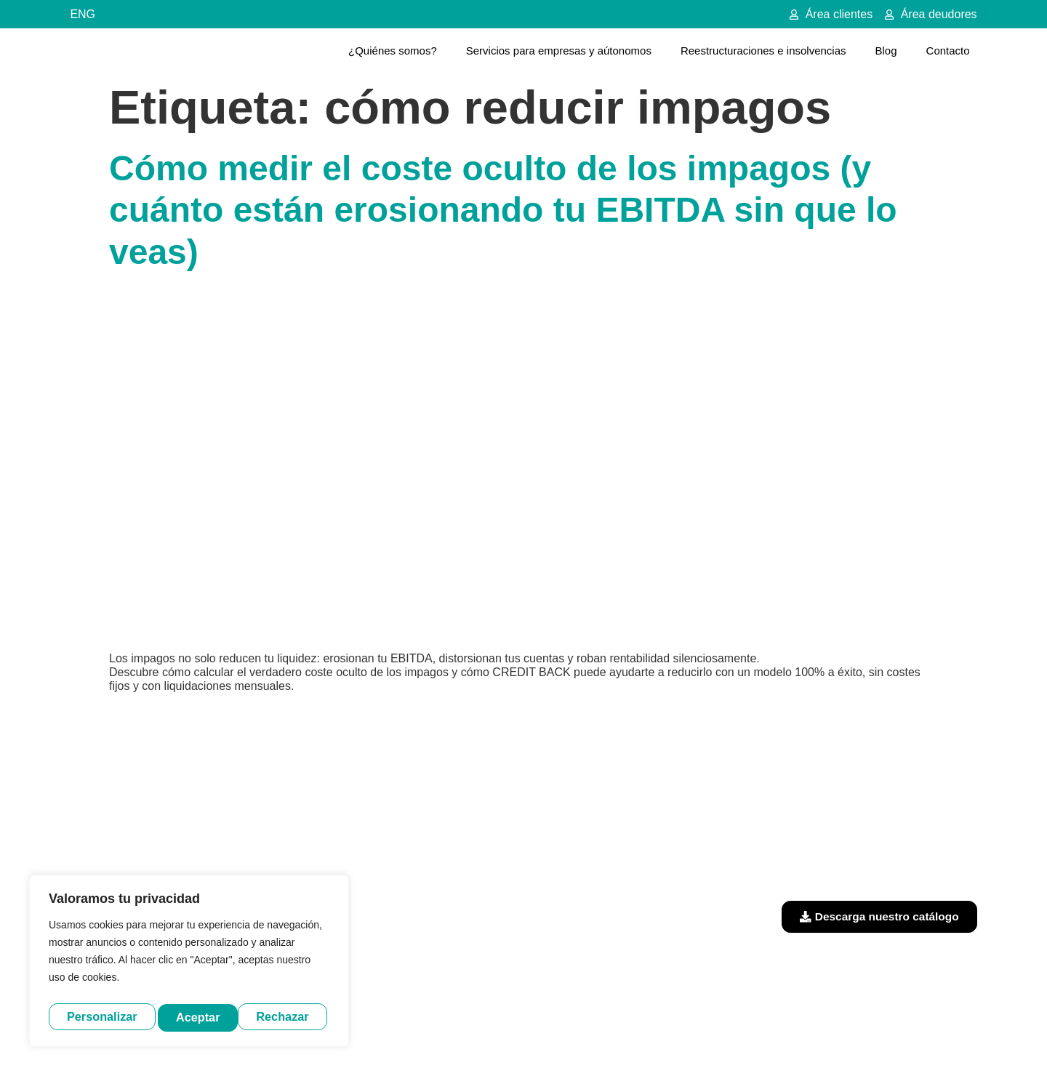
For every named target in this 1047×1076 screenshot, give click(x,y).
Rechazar (203, 1016)
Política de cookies (660, 1041)
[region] (189, 963)
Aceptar (291, 1016)
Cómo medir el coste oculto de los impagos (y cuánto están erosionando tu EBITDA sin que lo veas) (503, 210)
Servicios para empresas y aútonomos (558, 50)
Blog (886, 50)
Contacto (948, 50)
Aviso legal (467, 1041)
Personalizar (101, 1016)
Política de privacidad (555, 1041)
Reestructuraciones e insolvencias (763, 50)
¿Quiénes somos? (392, 50)
